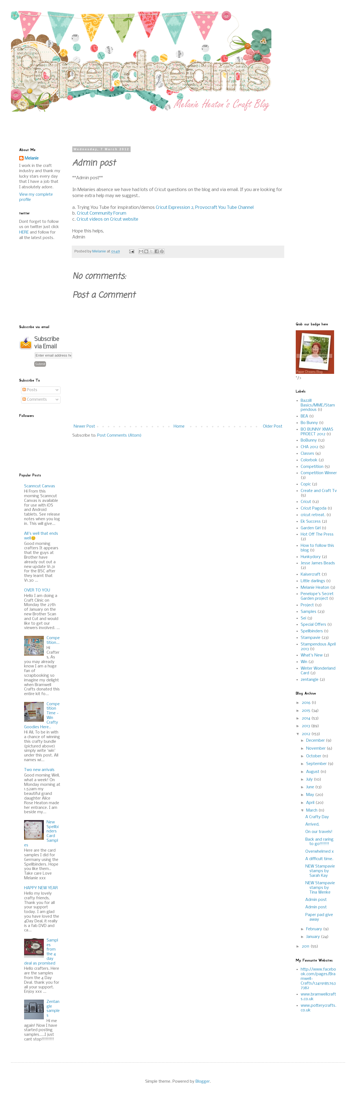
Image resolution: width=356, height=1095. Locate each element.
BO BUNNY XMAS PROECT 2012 (317, 431)
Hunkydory (311, 557)
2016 (307, 703)
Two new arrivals (39, 770)
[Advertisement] (152, 124)
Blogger (203, 1081)
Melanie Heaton (315, 587)
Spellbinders (312, 631)
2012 (306, 734)
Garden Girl (311, 528)
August (313, 772)
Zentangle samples (53, 1009)
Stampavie (310, 638)
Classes (307, 453)
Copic (306, 484)
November (316, 748)
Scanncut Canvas (39, 486)
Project (307, 605)
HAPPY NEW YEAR (41, 888)
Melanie (32, 158)
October (314, 756)
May (310, 795)
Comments (34, 399)
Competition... (53, 640)
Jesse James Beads (318, 563)
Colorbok (309, 460)
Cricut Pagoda (313, 508)
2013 (306, 726)
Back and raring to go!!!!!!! (319, 841)
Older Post (272, 426)
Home (179, 426)
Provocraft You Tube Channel (224, 207)
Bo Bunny (309, 423)
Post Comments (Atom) (119, 435)
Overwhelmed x (319, 851)
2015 (306, 711)
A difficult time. (319, 859)
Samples (308, 612)
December (316, 740)
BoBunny (309, 440)
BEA (304, 416)
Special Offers (313, 624)
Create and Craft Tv (319, 491)
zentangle (309, 680)
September (317, 764)
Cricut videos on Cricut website (107, 219)
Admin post (316, 900)
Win (304, 662)
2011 (306, 946)
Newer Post (84, 426)
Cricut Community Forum (101, 213)
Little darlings (313, 581)
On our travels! (318, 832)
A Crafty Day (317, 817)
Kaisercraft (310, 574)
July (310, 779)
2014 (306, 718)
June (310, 787)
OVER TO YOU (37, 590)
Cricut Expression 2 (174, 207)
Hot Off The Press (317, 534)
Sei (303, 618)
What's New (312, 655)
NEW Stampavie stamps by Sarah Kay (320, 871)
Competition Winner (319, 473)
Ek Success (311, 521)
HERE (24, 232)
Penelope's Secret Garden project (317, 596)
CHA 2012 (309, 447)
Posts (29, 390)
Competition (312, 467)
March (312, 810)
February (314, 929)
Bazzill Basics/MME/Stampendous (318, 405)
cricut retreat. (313, 515)
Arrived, (312, 824)
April (310, 803)
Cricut (306, 502)
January (313, 937)
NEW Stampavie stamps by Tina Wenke (320, 888)
